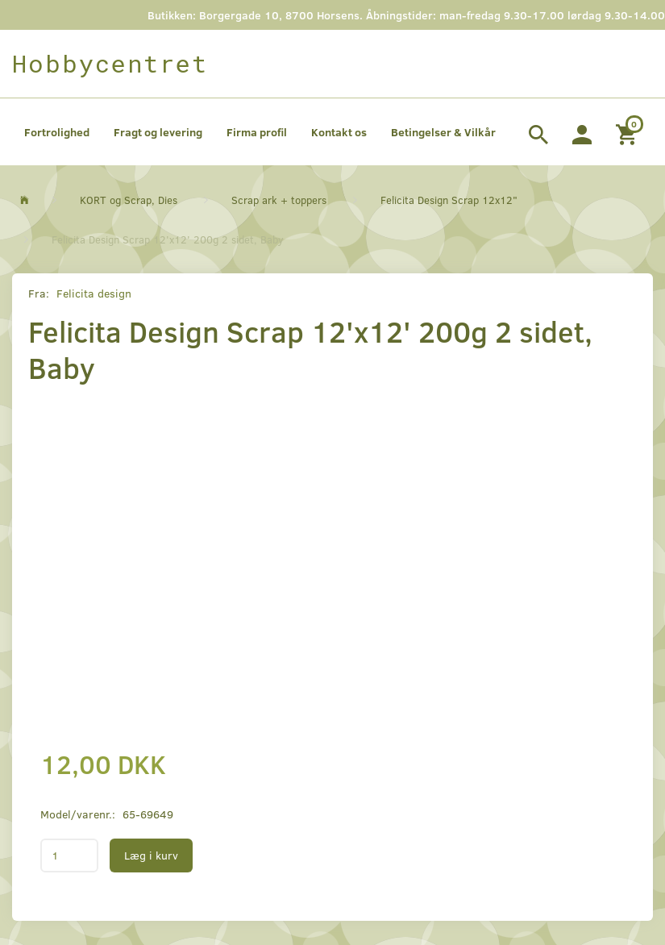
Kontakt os (339, 131)
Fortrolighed (56, 131)
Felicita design (93, 293)
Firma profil (257, 131)
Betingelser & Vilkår (443, 131)
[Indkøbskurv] (628, 132)
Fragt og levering (158, 131)
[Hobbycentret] (110, 64)
